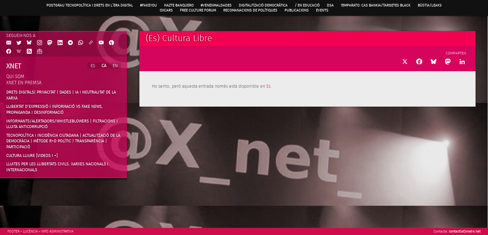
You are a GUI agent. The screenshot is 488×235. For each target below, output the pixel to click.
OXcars (166, 10)
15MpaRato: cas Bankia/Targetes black (376, 5)
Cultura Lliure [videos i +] (32, 156)
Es (268, 86)
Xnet (13, 66)
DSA (330, 5)
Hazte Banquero (179, 5)
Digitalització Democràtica (263, 5)
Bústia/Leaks (430, 5)
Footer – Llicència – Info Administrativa (40, 231)
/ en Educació (307, 5)
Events (322, 10)
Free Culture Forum (198, 10)
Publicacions (296, 10)
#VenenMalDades (216, 5)
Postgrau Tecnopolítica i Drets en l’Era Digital (89, 5)
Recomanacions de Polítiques (250, 10)
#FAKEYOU (148, 5)
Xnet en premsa (23, 83)
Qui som (15, 76)
